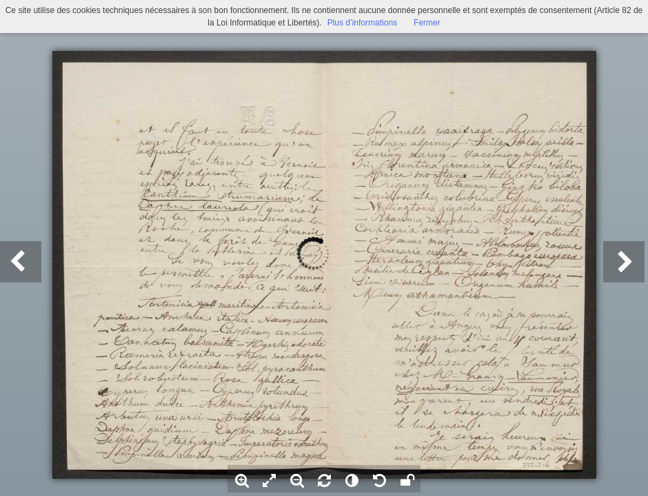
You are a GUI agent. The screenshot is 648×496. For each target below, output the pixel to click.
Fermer (427, 23)
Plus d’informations (362, 23)
